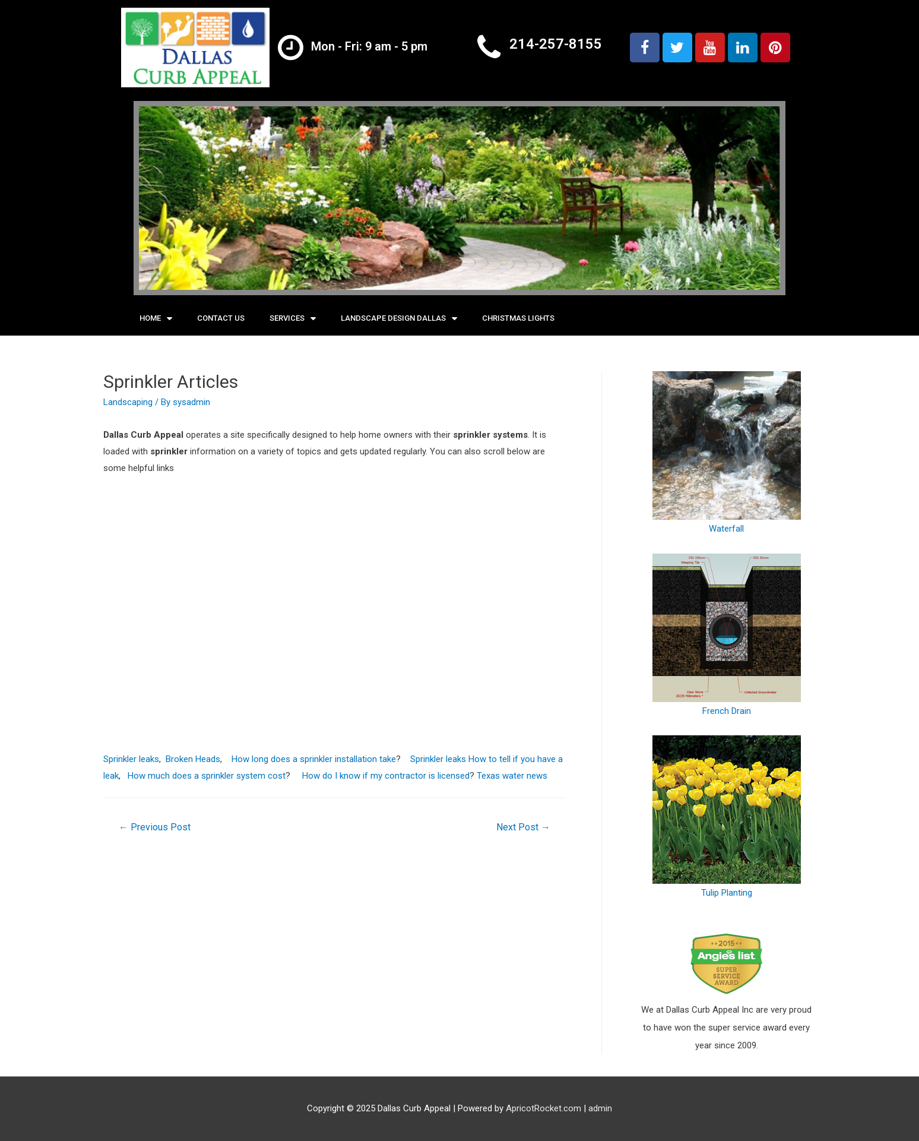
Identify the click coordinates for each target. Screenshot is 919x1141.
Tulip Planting (726, 816)
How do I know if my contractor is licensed (386, 775)
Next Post (523, 827)
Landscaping (128, 402)
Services (293, 319)
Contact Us (221, 318)
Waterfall (726, 452)
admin (600, 1108)
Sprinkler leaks (131, 759)
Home (156, 319)
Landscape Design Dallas (399, 319)
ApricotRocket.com (543, 1108)
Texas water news (512, 775)
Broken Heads (193, 759)
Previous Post (155, 827)
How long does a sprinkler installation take (314, 759)
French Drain (726, 635)
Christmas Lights (518, 318)
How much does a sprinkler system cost (207, 775)
